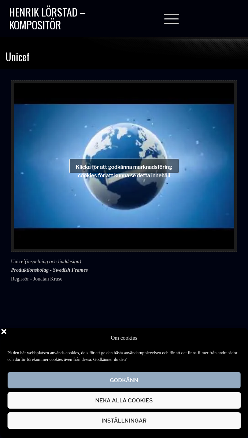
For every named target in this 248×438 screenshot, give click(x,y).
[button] (237, 337)
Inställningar (124, 420)
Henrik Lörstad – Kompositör (47, 18)
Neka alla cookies (124, 400)
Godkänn (124, 380)
